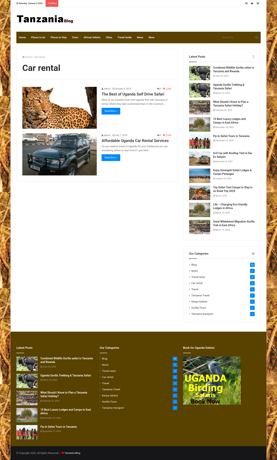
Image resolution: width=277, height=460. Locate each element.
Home (22, 37)
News (140, 37)
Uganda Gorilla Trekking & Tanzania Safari (65, 375)
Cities (109, 37)
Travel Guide (125, 37)
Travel (194, 289)
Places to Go (38, 37)
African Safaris (92, 37)
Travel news (198, 276)
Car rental (197, 283)
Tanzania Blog (72, 453)
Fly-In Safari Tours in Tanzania (231, 136)
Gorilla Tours (198, 307)
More (151, 37)
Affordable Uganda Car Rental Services (135, 140)
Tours (75, 37)
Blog (194, 264)
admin (106, 88)
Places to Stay (59, 37)
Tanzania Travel (200, 295)
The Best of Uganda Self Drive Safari (133, 94)
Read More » (110, 111)
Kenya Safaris (199, 301)
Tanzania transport (202, 313)
